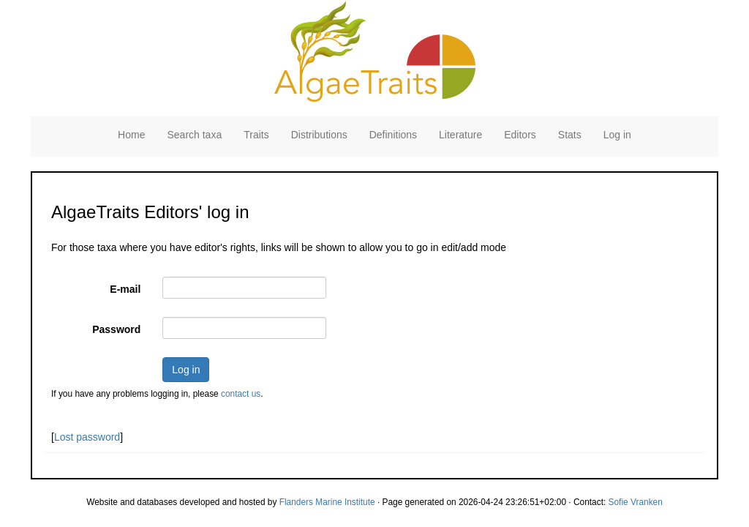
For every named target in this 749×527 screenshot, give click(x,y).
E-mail (125, 289)
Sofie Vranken (636, 502)
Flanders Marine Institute (327, 502)
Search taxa (194, 135)
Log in (617, 135)
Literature (460, 135)
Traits (256, 135)
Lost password (87, 437)
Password (116, 329)
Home (131, 135)
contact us (240, 394)
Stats (569, 135)
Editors (520, 135)
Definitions (393, 135)
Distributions (319, 135)
